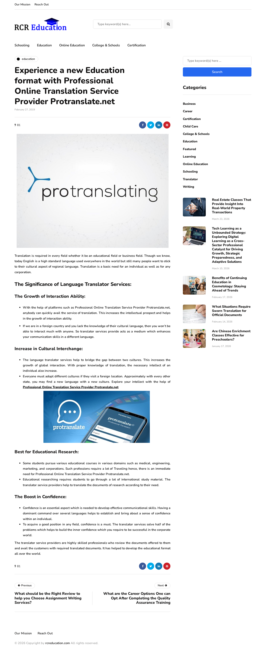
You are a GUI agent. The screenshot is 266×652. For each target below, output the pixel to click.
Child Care (190, 126)
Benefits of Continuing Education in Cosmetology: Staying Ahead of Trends (229, 284)
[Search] (127, 24)
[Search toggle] (168, 24)
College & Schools (106, 45)
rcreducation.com (57, 643)
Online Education (72, 45)
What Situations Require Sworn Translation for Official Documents (231, 310)
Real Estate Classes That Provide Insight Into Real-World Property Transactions (231, 206)
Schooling (22, 45)
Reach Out (41, 4)
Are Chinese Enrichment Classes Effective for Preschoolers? (231, 335)
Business (189, 104)
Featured (189, 149)
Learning (189, 156)
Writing (188, 187)
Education (44, 45)
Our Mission (22, 4)
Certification (136, 45)
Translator (190, 179)
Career (187, 111)
